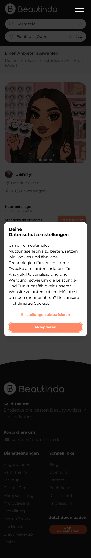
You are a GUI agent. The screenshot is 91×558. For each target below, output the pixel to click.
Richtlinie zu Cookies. (29, 303)
